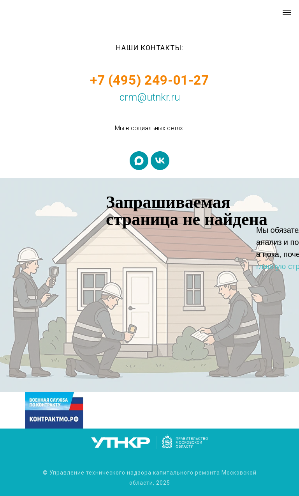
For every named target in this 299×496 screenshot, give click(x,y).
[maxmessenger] (139, 160)
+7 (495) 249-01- (141, 80)
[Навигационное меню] (287, 12)
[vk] (160, 160)
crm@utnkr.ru (150, 97)
